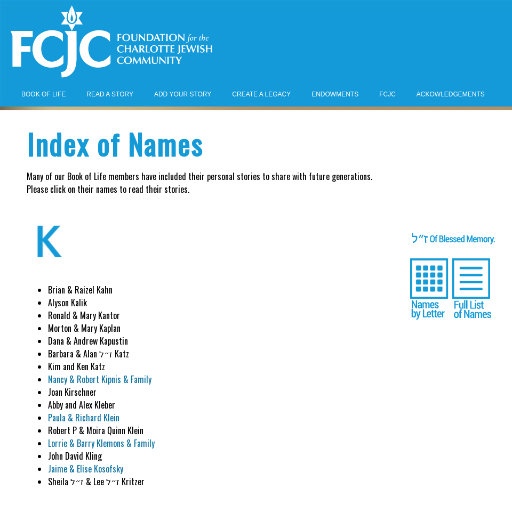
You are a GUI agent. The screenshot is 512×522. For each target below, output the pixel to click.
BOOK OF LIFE (43, 94)
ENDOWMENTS (334, 94)
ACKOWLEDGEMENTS (451, 94)
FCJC (387, 94)
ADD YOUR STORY (182, 94)
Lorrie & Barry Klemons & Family (101, 443)
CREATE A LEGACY (261, 94)
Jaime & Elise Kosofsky (85, 468)
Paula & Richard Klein (83, 417)
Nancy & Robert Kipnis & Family (99, 379)
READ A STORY (109, 94)
